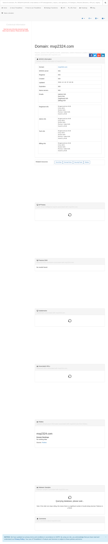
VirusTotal (58, 162)
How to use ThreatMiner (33, 8)
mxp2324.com (62, 67)
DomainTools (68, 162)
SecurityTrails (78, 162)
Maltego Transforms (51, 8)
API (63, 8)
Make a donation (8, 13)
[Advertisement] (16, 48)
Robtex (87, 162)
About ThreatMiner (16, 8)
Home (4, 8)
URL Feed (72, 8)
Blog (92, 8)
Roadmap (83, 8)
